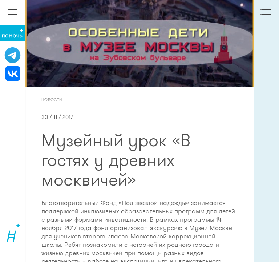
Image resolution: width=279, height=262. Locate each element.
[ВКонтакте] (12, 73)
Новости (51, 99)
